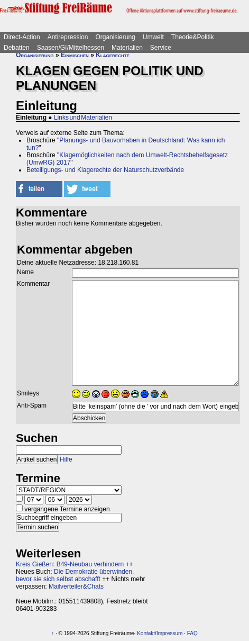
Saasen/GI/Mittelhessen (70, 47)
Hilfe (66, 459)
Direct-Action (22, 37)
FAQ (192, 633)
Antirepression (68, 37)
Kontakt (146, 633)
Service (160, 47)
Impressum (169, 633)
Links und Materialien (83, 117)
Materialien (127, 47)
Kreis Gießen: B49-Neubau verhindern (70, 564)
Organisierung (115, 37)
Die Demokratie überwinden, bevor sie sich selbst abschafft (75, 575)
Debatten (17, 47)
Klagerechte (113, 55)
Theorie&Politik (192, 37)
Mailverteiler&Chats (76, 586)
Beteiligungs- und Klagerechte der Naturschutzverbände (105, 170)
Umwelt (153, 37)
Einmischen (75, 55)
